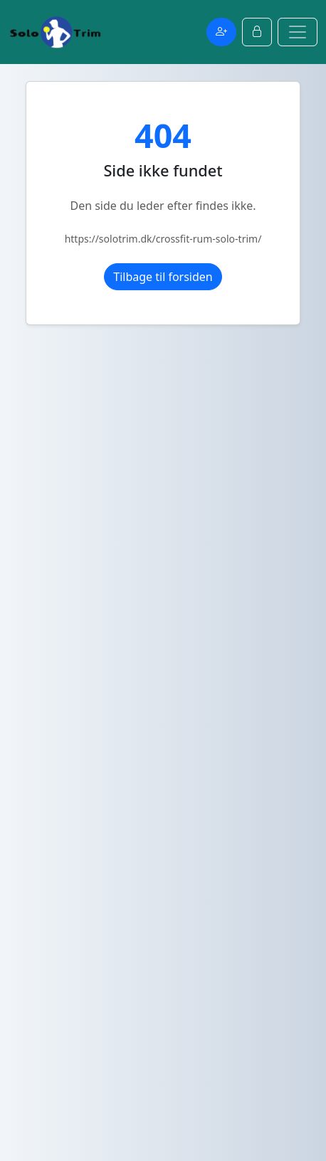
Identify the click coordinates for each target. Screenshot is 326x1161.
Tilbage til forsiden (163, 277)
